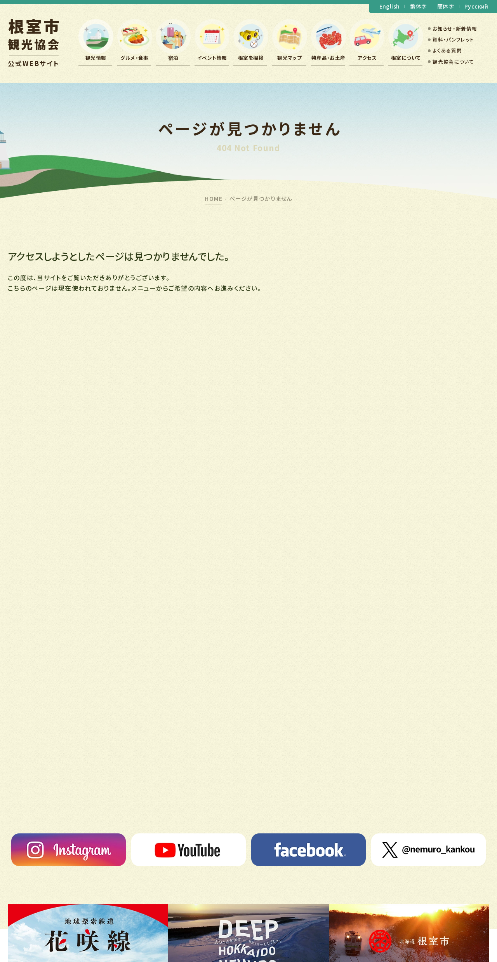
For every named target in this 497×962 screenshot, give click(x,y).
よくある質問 (447, 50)
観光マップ (289, 57)
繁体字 (418, 6)
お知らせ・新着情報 (455, 28)
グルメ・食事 (134, 57)
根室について (406, 57)
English (389, 6)
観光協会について (453, 61)
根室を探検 (251, 57)
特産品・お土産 (328, 57)
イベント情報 (212, 57)
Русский (476, 6)
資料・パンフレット (453, 39)
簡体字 (445, 6)
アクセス (367, 57)
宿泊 (173, 57)
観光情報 (95, 57)
